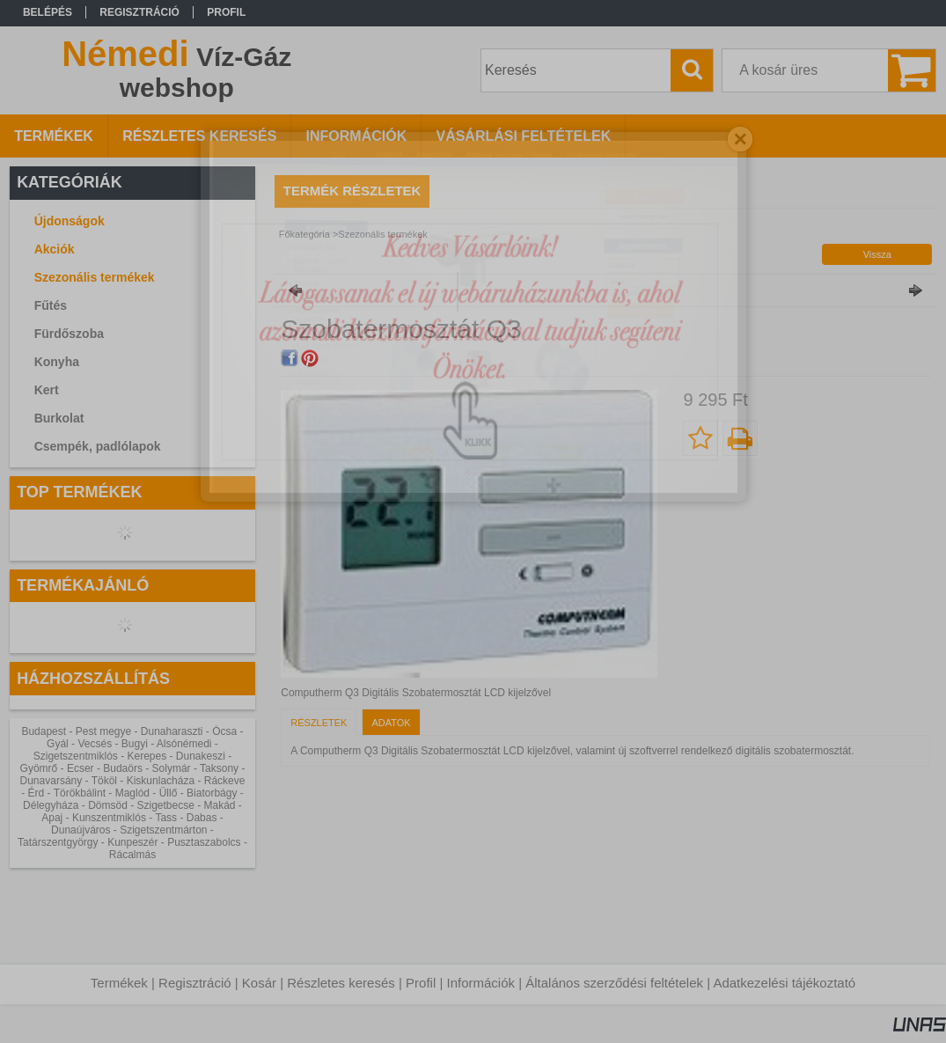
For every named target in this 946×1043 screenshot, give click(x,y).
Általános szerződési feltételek (614, 982)
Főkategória (304, 234)
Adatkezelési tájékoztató (784, 982)
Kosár (259, 982)
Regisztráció (194, 982)
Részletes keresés (341, 982)
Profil (421, 982)
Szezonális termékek (94, 277)
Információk (480, 982)
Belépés (47, 12)
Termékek (119, 982)
